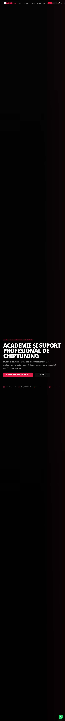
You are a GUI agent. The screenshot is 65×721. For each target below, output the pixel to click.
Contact (45, 3)
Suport (32, 3)
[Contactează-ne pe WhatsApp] (61, 717)
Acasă (14, 3)
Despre (39, 3)
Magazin (26, 3)
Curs (20, 3)
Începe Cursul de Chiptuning (18, 375)
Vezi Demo (42, 375)
